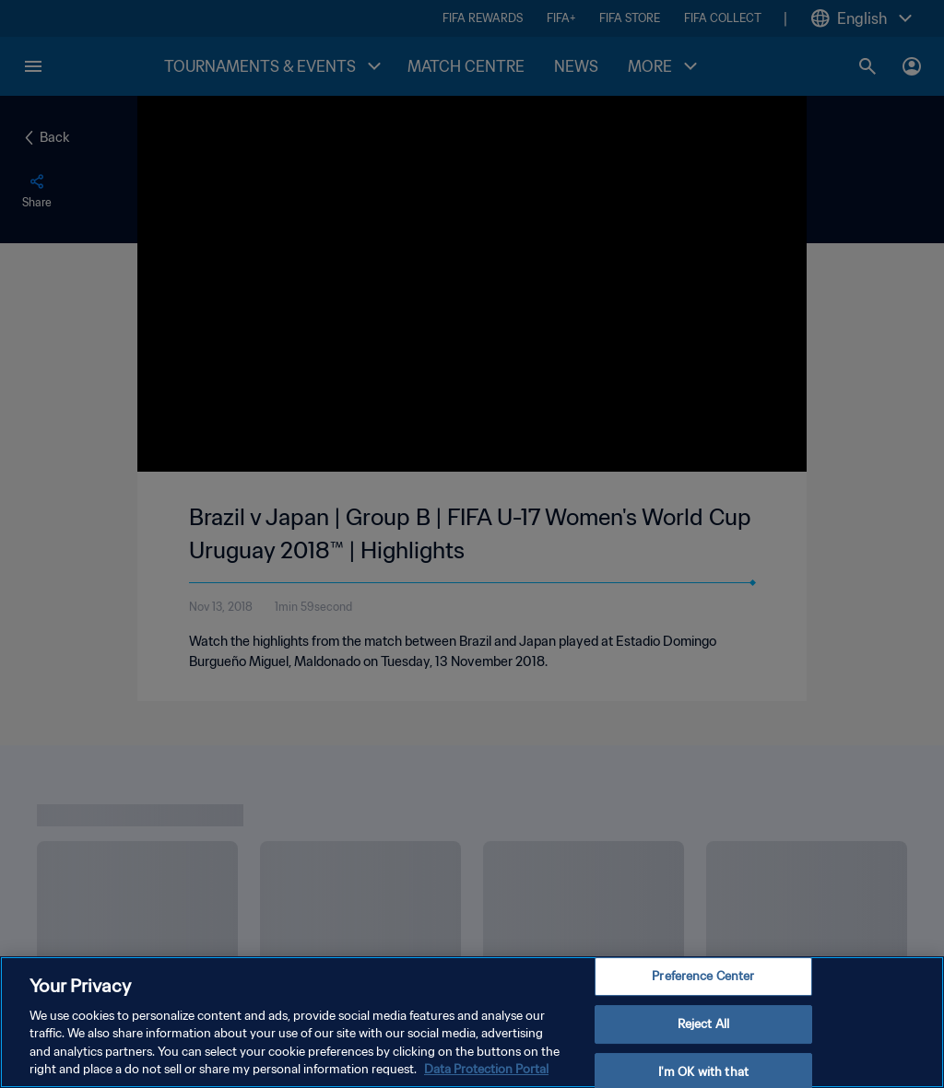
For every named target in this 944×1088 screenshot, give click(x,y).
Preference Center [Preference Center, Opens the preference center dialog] (703, 977)
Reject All (703, 1024)
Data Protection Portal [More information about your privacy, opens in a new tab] (486, 1069)
